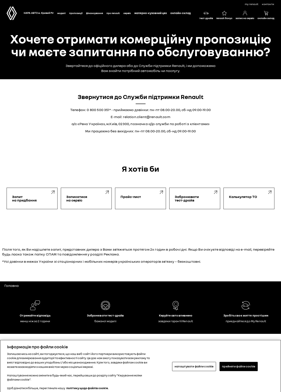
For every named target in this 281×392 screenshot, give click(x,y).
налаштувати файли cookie (194, 367)
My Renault (251, 4)
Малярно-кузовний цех (150, 13)
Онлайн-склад (180, 13)
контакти (268, 4)
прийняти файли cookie (238, 367)
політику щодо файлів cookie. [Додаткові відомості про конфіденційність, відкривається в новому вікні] (87, 389)
